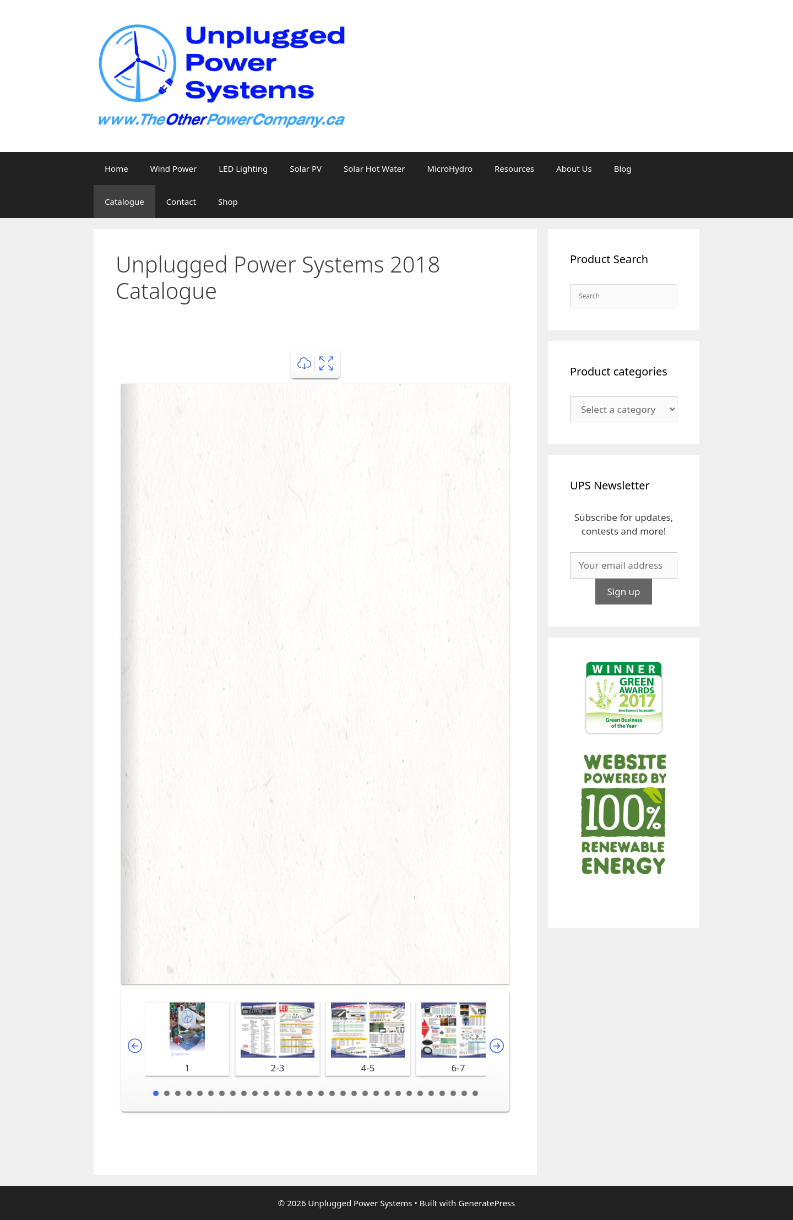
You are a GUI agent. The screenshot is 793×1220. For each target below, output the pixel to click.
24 (409, 1093)
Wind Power (173, 168)
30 (475, 1093)
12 (277, 1093)
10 (255, 1093)
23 (398, 1093)
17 (332, 1093)
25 (420, 1093)
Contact (181, 201)
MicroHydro (449, 168)
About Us (574, 168)
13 (288, 1093)
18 (343, 1093)
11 (266, 1093)
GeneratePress (486, 1202)
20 (365, 1093)
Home (116, 168)
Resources (514, 168)
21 (376, 1093)
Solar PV (306, 168)
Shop (228, 201)
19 (354, 1093)
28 (453, 1093)
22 (387, 1093)
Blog (623, 168)
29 (464, 1093)
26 (431, 1093)
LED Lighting (243, 168)
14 (299, 1093)
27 (442, 1093)
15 (310, 1093)
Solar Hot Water (374, 168)
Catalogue (124, 201)
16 (321, 1093)
